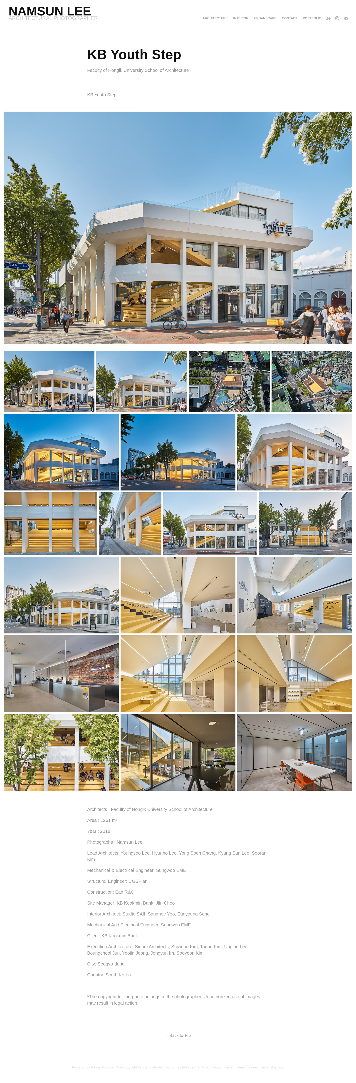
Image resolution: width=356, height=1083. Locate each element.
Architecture (215, 18)
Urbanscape (265, 18)
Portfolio (312, 18)
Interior (240, 18)
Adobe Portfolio (102, 1067)
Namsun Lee (50, 11)
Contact (289, 18)
